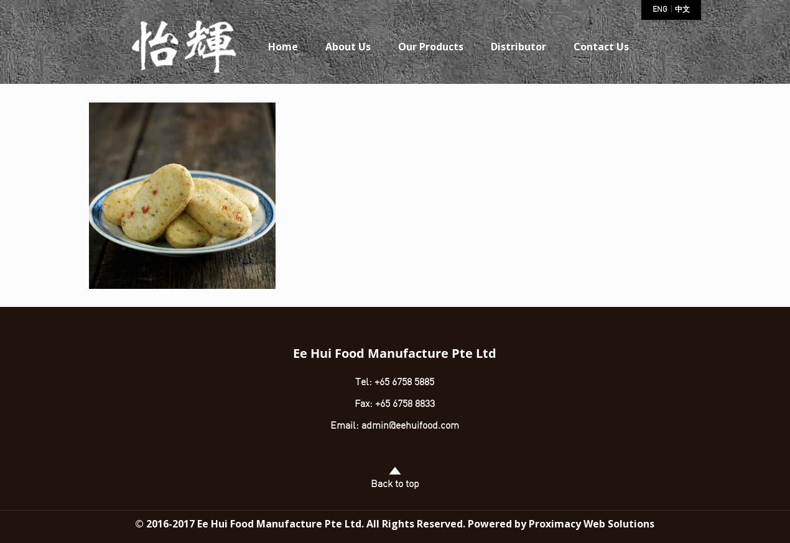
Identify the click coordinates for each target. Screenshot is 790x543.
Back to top (395, 477)
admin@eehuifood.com (410, 426)
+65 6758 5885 (403, 383)
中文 (682, 10)
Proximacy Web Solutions (591, 524)
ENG (660, 10)
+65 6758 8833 (405, 404)
